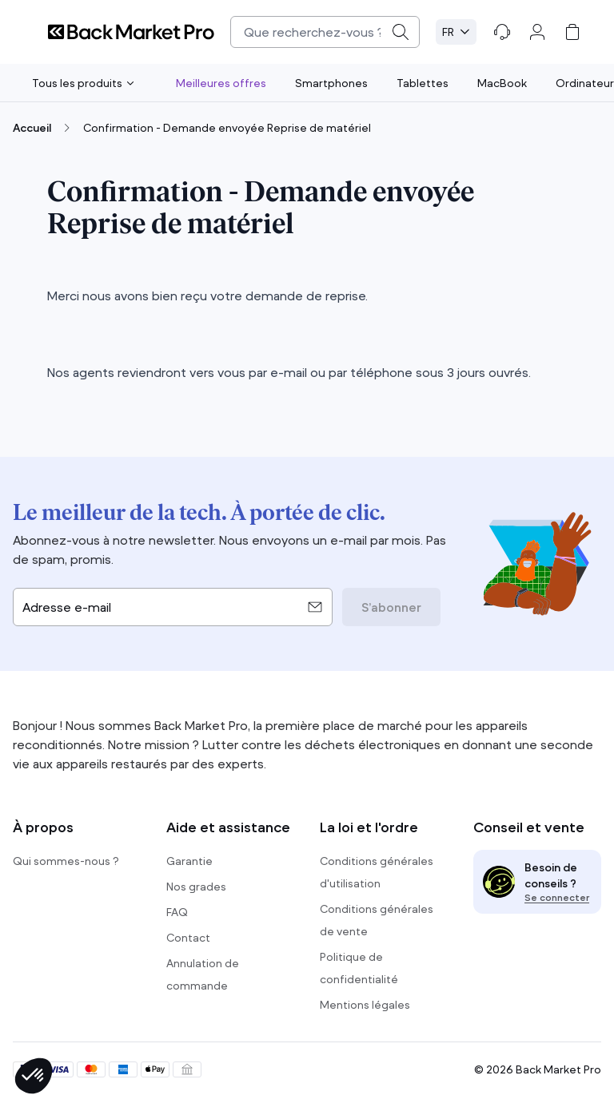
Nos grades (196, 886)
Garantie (189, 861)
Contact (188, 937)
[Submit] (400, 32)
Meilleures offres (221, 83)
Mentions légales (365, 1005)
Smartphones (331, 83)
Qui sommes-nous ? (66, 861)
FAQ (177, 912)
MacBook (502, 83)
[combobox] (325, 32)
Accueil (32, 128)
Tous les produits (83, 83)
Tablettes (423, 83)
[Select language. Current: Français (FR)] (456, 32)
